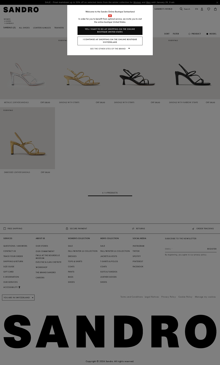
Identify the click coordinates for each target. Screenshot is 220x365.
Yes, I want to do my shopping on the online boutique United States (110, 30)
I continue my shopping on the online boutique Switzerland (110, 40)
